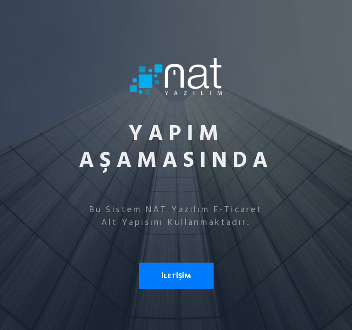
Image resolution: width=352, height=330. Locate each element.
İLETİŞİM (176, 276)
